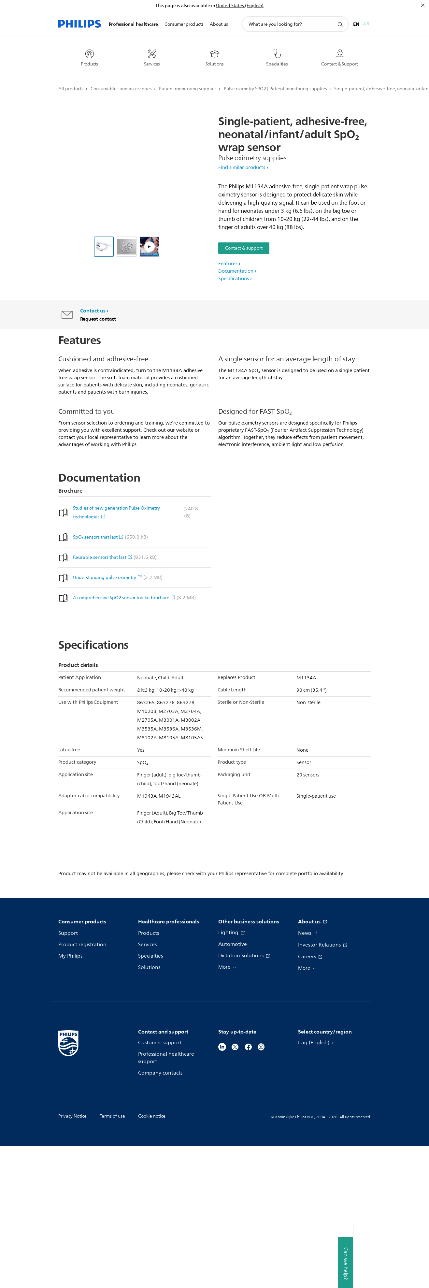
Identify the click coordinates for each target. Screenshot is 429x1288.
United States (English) (240, 5)
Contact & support (244, 248)
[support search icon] (340, 24)
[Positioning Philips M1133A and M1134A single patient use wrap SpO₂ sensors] (149, 247)
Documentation (235, 271)
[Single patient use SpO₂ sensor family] (126, 247)
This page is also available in (185, 5)
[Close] (423, 5)
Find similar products (241, 168)
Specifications (233, 279)
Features (227, 264)
